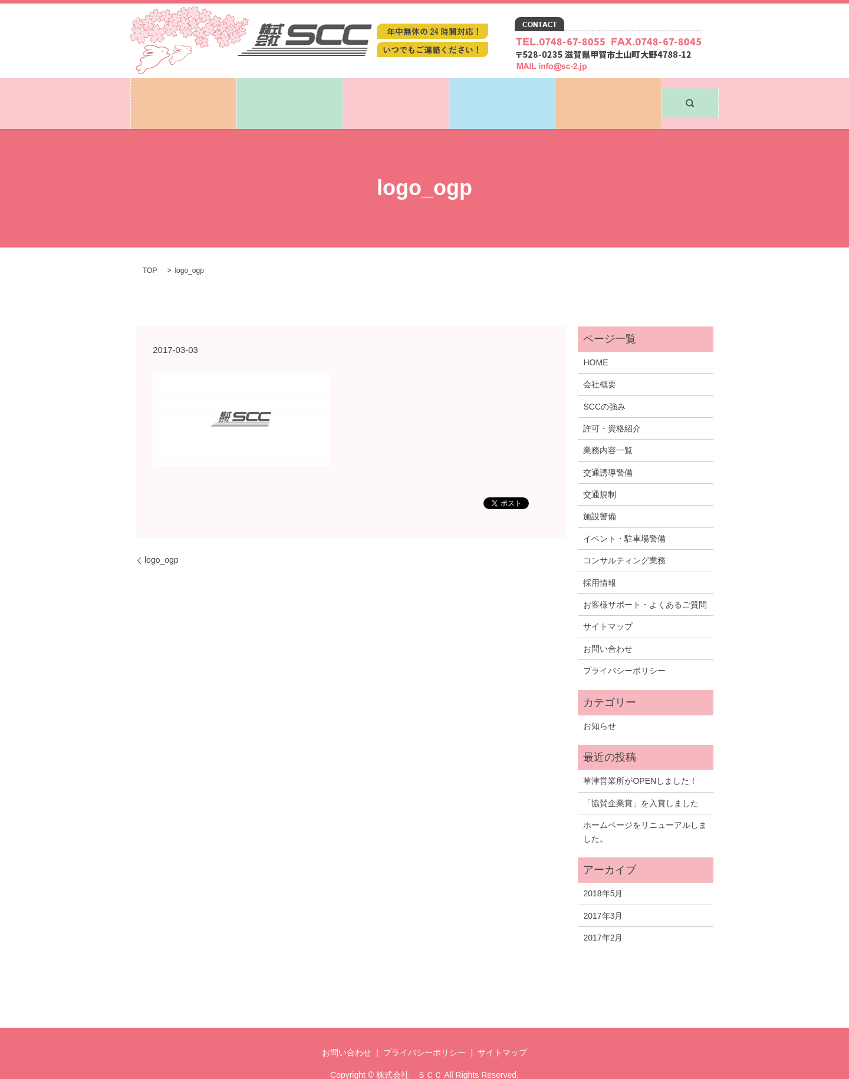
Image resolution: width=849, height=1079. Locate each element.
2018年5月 (603, 871)
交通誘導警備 (608, 451)
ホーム (184, 92)
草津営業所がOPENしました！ (640, 759)
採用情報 (502, 92)
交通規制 (599, 472)
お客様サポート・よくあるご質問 (645, 583)
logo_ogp (161, 538)
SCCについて (289, 92)
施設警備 (599, 495)
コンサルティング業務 (624, 538)
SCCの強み (604, 385)
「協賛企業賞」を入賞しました (641, 781)
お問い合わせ (608, 92)
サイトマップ (608, 605)
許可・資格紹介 (612, 406)
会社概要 (599, 362)
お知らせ (599, 704)
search (690, 92)
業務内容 (396, 92)
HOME (595, 340)
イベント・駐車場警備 (624, 517)
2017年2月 (603, 915)
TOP (150, 249)
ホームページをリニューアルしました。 (645, 809)
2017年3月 (603, 894)
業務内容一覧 (608, 429)
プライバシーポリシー (624, 649)
